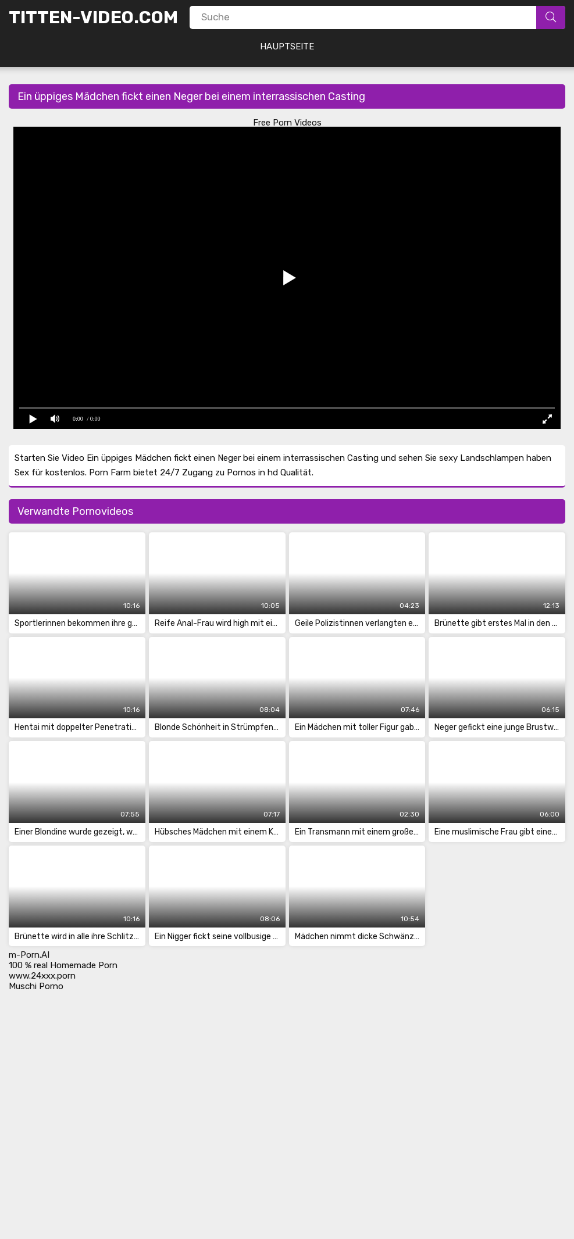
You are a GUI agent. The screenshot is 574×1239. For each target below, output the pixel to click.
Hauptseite (287, 46)
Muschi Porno (36, 986)
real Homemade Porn (75, 965)
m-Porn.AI (29, 955)
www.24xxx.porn (42, 976)
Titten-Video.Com (93, 17)
